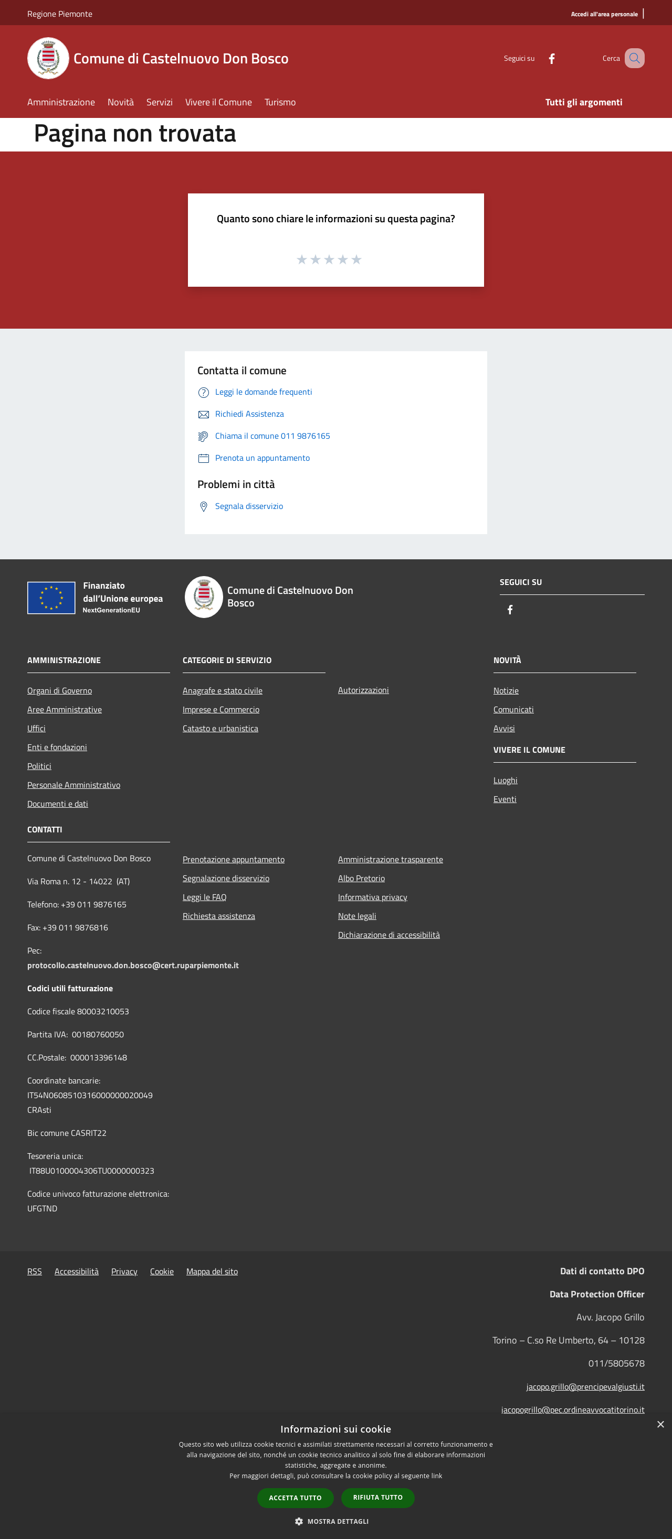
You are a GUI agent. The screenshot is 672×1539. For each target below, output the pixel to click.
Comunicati (514, 709)
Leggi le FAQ (205, 897)
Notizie (506, 690)
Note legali (357, 915)
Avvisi (504, 728)
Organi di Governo (59, 690)
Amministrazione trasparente (390, 859)
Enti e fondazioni (57, 747)
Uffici (36, 728)
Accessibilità (77, 1271)
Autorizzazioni (363, 690)
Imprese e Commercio (221, 709)
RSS (34, 1271)
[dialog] (336, 1476)
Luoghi (506, 780)
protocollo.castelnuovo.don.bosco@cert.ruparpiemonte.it (133, 965)
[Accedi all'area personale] (604, 14)
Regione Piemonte (59, 13)
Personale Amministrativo (73, 784)
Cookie (162, 1271)
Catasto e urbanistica (220, 728)
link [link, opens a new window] (437, 1475)
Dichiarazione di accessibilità (389, 934)
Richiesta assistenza (219, 915)
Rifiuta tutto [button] (378, 1497)
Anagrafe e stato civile (222, 690)
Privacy (124, 1271)
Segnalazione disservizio (226, 878)
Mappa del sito (212, 1271)
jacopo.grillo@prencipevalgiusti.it (586, 1386)
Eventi (505, 799)
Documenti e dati (57, 803)
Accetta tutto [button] (295, 1497)
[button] (336, 1521)
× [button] (660, 1425)
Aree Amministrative (64, 709)
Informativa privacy (372, 897)
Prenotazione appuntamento (234, 859)
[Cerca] (632, 58)
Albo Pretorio (361, 878)
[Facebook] (538, 58)
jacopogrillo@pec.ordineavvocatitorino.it (573, 1409)
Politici (39, 766)
